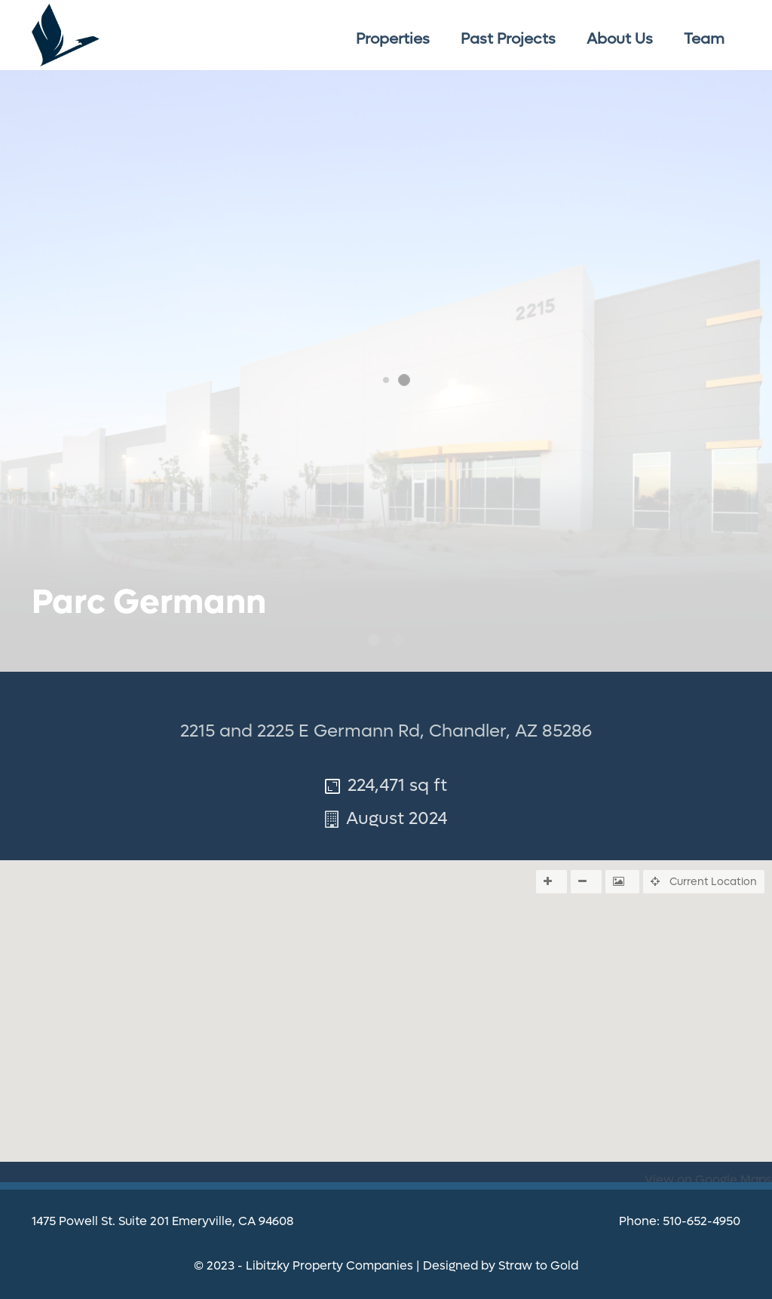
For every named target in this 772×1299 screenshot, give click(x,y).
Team (704, 39)
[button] (386, 1087)
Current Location (704, 881)
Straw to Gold (538, 1265)
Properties (393, 39)
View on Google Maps (708, 1180)
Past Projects (508, 39)
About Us (620, 39)
